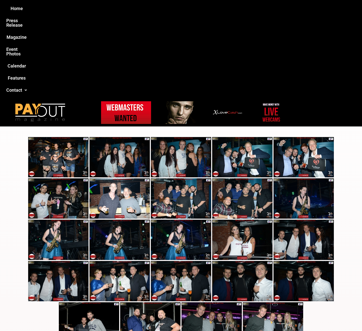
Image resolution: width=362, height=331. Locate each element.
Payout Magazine (122, 316)
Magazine (152, 8)
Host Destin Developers (290, 316)
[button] (266, 9)
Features (239, 8)
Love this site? (104, 292)
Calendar (213, 8)
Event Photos (183, 8)
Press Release (120, 8)
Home (92, 8)
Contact (265, 8)
